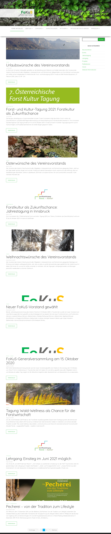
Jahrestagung (9, 101)
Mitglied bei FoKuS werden (80, 28)
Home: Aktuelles (17, 28)
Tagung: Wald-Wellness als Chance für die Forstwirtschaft (40, 407)
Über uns (29, 28)
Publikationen (13, 498)
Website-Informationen (89, 64)
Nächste (54, 525)
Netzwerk (64, 28)
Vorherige (32, 525)
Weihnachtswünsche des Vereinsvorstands (41, 251)
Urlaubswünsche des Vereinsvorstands (38, 60)
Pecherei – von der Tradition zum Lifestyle (40, 501)
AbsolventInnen (86, 44)
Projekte (84, 56)
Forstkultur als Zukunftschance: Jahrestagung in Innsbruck (31, 204)
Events (7, 350)
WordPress (56, 530)
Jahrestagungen (51, 28)
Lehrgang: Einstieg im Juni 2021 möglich (38, 453)
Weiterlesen (11, 77)
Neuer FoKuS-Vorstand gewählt (32, 301)
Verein (7, 57)
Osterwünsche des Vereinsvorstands (36, 158)
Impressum (95, 28)
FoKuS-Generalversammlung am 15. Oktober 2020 (42, 355)
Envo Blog (68, 530)
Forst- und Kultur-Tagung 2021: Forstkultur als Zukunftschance (40, 106)
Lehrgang (39, 28)
